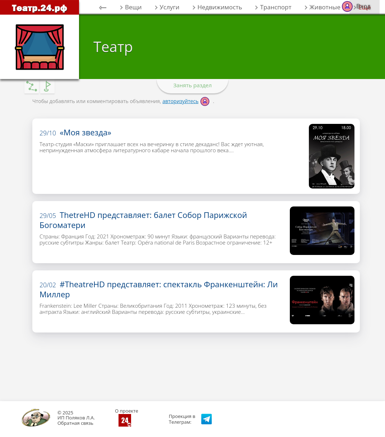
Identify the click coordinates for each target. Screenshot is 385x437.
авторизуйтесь (180, 101)
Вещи (133, 7)
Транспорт (275, 7)
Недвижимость (220, 7)
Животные (325, 7)
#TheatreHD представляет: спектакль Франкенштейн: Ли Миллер (159, 289)
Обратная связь (75, 423)
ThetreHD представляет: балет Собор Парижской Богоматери (143, 219)
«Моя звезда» (75, 132)
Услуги (170, 7)
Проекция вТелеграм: (182, 419)
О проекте (126, 411)
